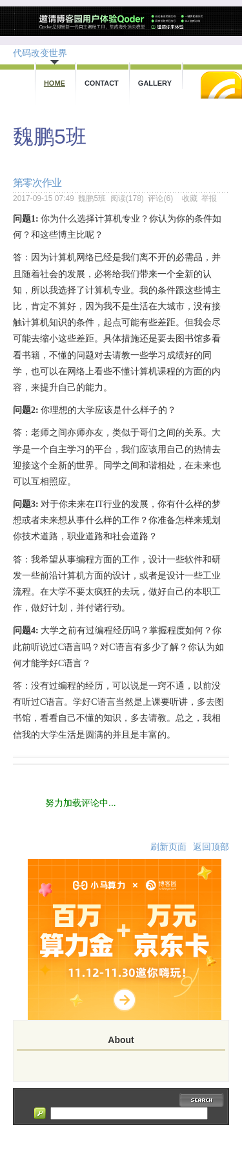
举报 (209, 198)
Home (54, 83)
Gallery (155, 83)
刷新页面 (168, 846)
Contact (102, 83)
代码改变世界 (40, 53)
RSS (221, 85)
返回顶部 (211, 846)
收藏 (189, 198)
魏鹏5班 (49, 136)
